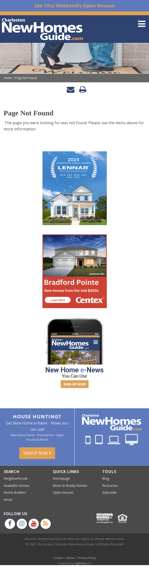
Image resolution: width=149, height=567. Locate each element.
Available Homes (16, 485)
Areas (8, 499)
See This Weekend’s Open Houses (74, 5)
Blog (105, 478)
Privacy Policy (87, 558)
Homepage (61, 478)
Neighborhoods (16, 478)
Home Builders (15, 492)
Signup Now (37, 453)
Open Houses (63, 492)
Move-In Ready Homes (70, 485)
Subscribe (109, 492)
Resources (110, 485)
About (71, 558)
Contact (58, 558)
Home (8, 78)
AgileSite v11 (83, 563)
